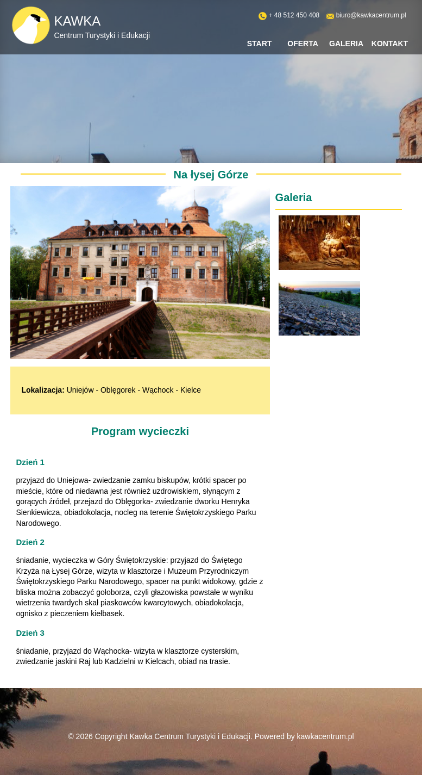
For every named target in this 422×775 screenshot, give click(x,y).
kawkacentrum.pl (325, 736)
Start (259, 43)
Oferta (302, 43)
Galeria (346, 43)
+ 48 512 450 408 (293, 15)
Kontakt (389, 43)
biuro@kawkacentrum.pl (371, 15)
